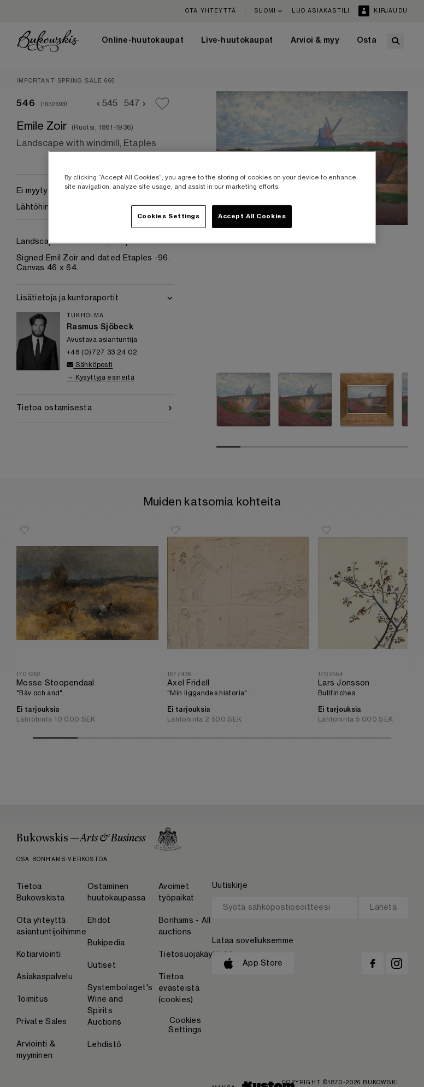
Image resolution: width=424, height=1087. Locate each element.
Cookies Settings (168, 216)
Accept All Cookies (252, 216)
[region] (212, 197)
